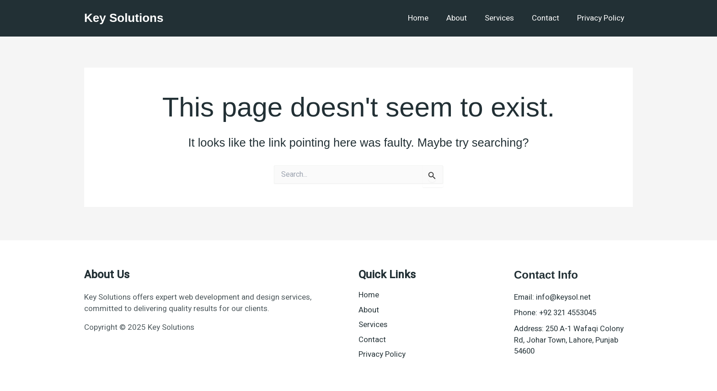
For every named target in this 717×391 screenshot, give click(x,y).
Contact (548, 18)
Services (504, 18)
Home (428, 18)
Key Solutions (123, 18)
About (464, 18)
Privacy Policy (601, 18)
